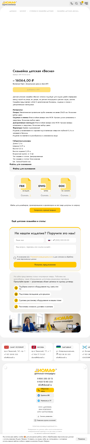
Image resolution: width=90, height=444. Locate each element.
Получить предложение (45, 264)
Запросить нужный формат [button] (45, 210)
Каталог (23, 11)
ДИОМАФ (12, 11)
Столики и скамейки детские (41, 11)
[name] (29, 240)
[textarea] (45, 249)
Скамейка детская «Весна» (68, 11)
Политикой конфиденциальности (41, 257)
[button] (45, 420)
